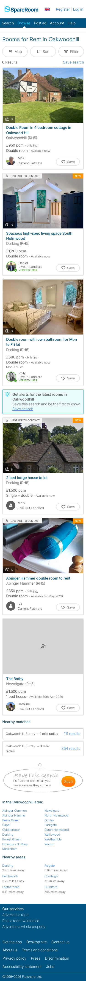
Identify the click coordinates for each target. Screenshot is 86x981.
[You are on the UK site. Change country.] (47, 9)
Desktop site (36, 942)
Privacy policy (14, 958)
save (68, 781)
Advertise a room (16, 914)
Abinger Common (14, 810)
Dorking (7, 834)
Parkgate (50, 825)
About (10, 950)
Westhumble (52, 839)
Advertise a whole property (23, 926)
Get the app (12, 942)
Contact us (60, 942)
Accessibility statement (22, 966)
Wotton (49, 844)
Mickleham (9, 849)
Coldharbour (11, 829)
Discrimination (57, 958)
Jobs (50, 966)
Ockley (49, 820)
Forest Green (11, 839)
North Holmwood (56, 815)
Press (35, 958)
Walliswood (52, 834)
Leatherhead (10, 887)
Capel (6, 825)
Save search (73, 62)
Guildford (51, 887)
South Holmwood (56, 829)
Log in (78, 9)
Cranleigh (51, 876)
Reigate (49, 865)
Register (63, 9)
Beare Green (10, 820)
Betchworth (10, 876)
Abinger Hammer (14, 815)
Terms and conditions (40, 950)
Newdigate (51, 810)
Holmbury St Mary (15, 844)
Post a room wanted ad (20, 920)
